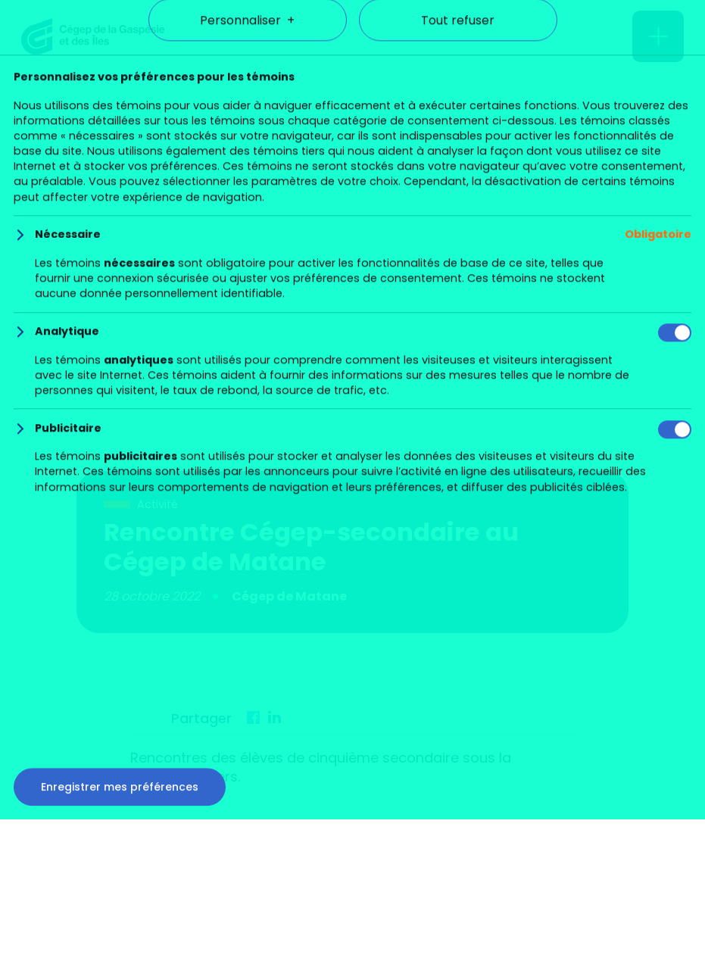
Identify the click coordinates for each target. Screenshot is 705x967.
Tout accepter (353, 798)
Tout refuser (457, 849)
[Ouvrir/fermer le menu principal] (658, 36)
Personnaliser (247, 849)
